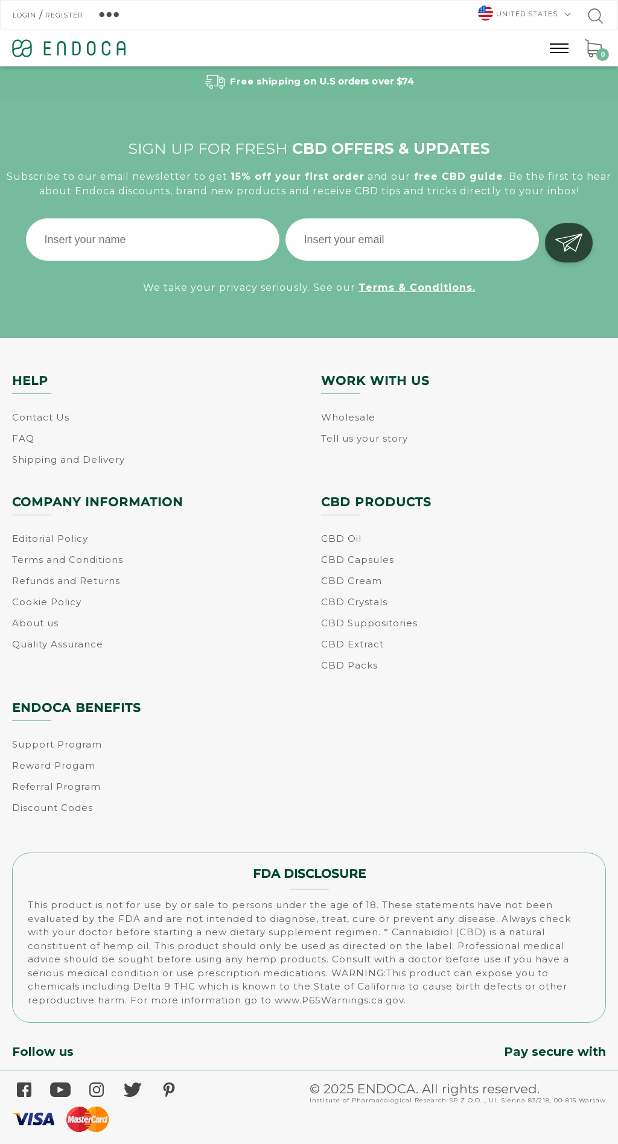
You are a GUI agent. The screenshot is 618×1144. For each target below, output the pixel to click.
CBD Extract (352, 644)
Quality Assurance (57, 644)
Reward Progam (53, 765)
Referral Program (56, 786)
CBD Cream (351, 580)
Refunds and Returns (66, 580)
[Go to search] (595, 19)
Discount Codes (52, 807)
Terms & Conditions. (417, 285)
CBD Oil (341, 538)
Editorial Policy (50, 538)
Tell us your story (364, 438)
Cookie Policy (46, 602)
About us (35, 623)
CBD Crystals (354, 602)
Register (64, 15)
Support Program (57, 744)
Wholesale (348, 417)
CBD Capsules (357, 559)
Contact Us (40, 417)
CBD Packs (349, 665)
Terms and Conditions (67, 559)
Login (24, 15)
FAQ (23, 438)
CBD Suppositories (369, 623)
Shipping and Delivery (68, 459)
